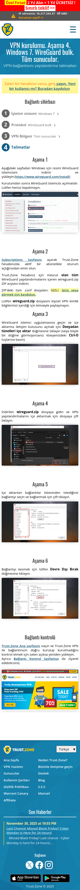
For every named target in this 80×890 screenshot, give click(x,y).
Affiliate (10, 800)
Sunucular (11, 773)
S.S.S (41, 787)
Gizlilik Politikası (16, 787)
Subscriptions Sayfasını (22, 259)
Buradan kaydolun (54, 88)
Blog (41, 780)
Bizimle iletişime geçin (55, 766)
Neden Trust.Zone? (52, 760)
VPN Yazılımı (13, 766)
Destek (43, 773)
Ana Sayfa (11, 760)
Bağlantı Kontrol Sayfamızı (36, 658)
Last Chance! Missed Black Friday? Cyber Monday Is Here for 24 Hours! (37, 830)
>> (40, 8)
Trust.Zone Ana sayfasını (21, 646)
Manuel (44, 793)
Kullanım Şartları (17, 780)
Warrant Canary (16, 793)
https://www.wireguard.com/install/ (42, 176)
